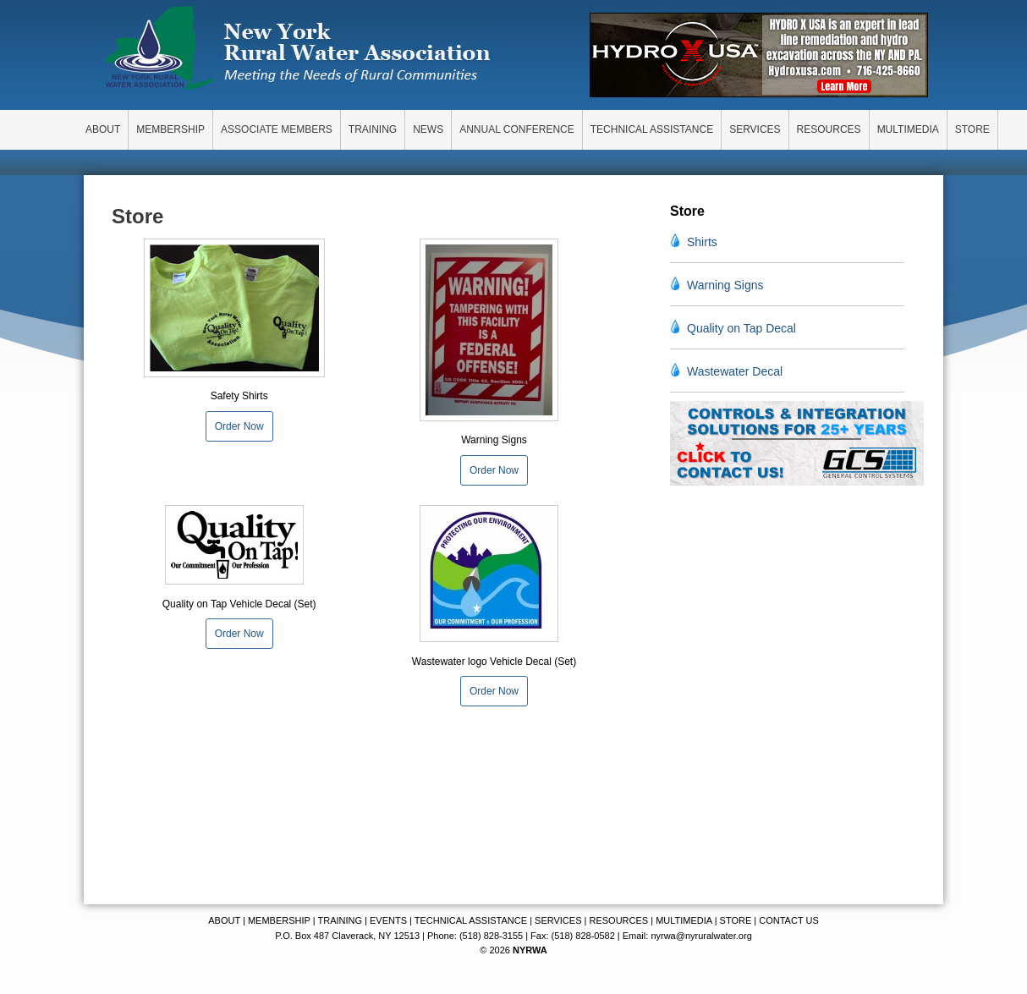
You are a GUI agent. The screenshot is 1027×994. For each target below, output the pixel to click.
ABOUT (224, 920)
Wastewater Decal (735, 371)
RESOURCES (618, 920)
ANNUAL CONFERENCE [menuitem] (516, 129)
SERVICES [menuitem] (754, 129)
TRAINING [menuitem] (373, 129)
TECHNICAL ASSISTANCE (471, 920)
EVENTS (388, 920)
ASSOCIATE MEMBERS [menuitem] (276, 129)
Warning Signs (725, 285)
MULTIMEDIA (683, 920)
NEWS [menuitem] (428, 129)
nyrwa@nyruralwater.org (701, 936)
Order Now (239, 426)
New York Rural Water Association (298, 51)
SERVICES (558, 920)
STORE (736, 920)
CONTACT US (789, 920)
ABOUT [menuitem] (102, 129)
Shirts (702, 242)
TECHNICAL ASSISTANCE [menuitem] (651, 129)
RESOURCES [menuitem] (829, 129)
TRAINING (339, 920)
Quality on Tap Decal (741, 328)
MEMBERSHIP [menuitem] (170, 129)
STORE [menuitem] (972, 129)
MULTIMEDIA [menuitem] (908, 129)
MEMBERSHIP (279, 920)
